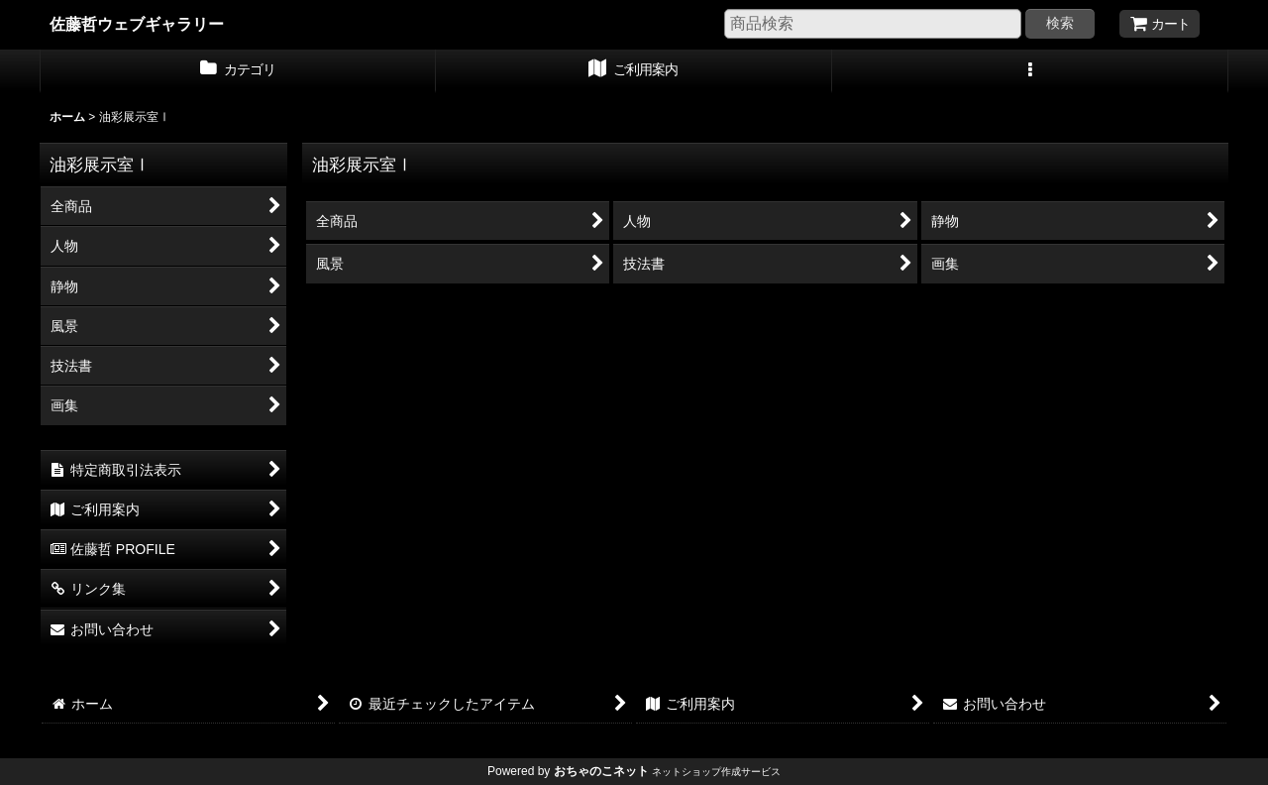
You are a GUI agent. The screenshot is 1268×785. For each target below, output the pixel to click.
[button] (1030, 71)
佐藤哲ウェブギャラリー (137, 24)
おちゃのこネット (601, 771)
